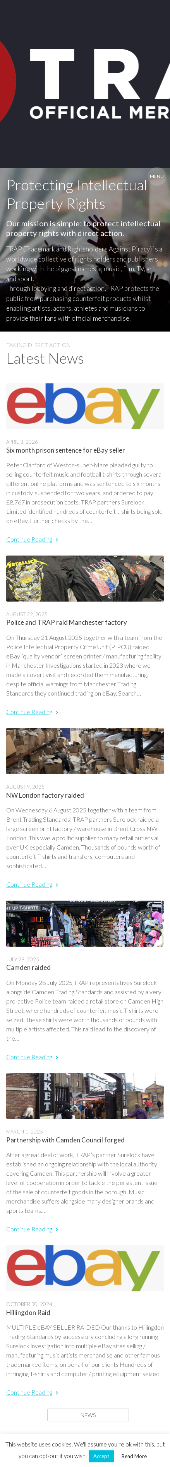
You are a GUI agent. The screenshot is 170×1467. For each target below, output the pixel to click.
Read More (134, 1456)
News (88, 1415)
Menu (157, 176)
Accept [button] (101, 1456)
